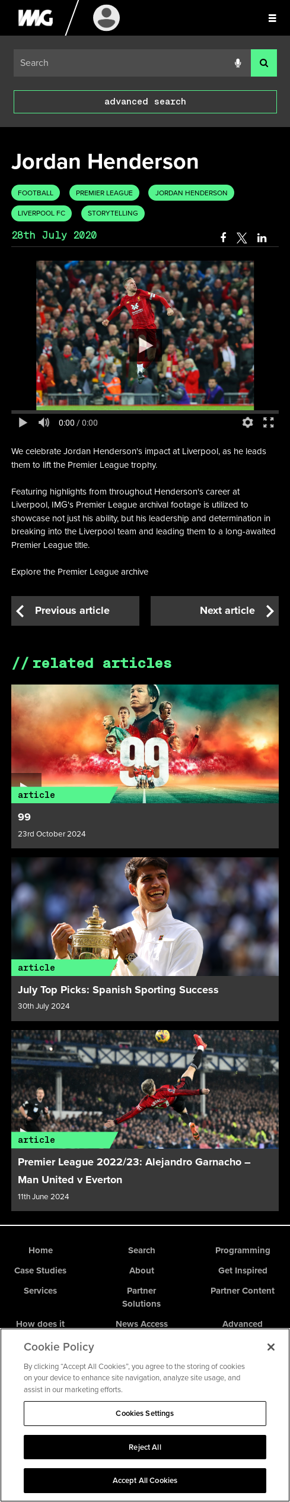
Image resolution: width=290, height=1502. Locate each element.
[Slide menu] (272, 18)
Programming (242, 1250)
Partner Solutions (141, 1297)
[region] (145, 1415)
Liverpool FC (41, 213)
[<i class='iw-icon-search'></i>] (264, 63)
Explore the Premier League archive (79, 571)
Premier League (104, 193)
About (141, 1270)
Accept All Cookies (145, 1480)
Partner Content (243, 1290)
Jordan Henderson (191, 193)
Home (40, 1250)
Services (40, 1290)
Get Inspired (242, 1270)
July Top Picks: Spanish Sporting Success (118, 989)
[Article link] (145, 744)
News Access (142, 1323)
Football (35, 193)
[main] (145, 676)
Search (141, 1250)
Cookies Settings (145, 1413)
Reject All (145, 1447)
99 (24, 817)
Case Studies (40, 1270)
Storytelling (113, 213)
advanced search (145, 101)
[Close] (271, 1347)
